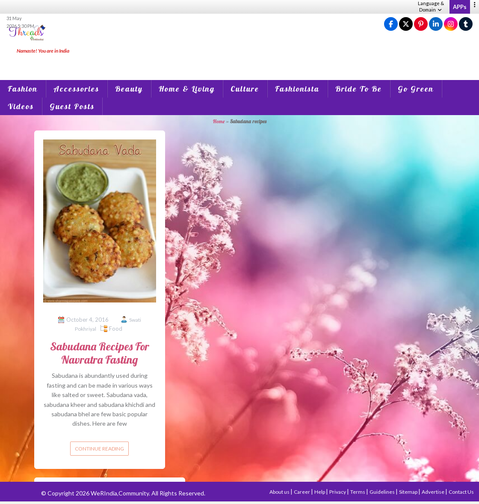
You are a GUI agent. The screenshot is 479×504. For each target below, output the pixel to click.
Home (219, 121)
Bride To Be (358, 89)
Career (302, 492)
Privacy (338, 492)
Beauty (129, 89)
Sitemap (408, 492)
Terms (358, 492)
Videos (21, 106)
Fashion (23, 89)
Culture (245, 89)
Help (320, 492)
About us (279, 492)
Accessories (76, 89)
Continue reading (99, 448)
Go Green (416, 89)
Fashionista (297, 89)
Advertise (433, 492)
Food (115, 328)
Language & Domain (431, 6)
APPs (460, 6)
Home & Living (187, 89)
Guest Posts (72, 106)
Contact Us (461, 492)
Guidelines (383, 492)
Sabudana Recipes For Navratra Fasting (99, 353)
